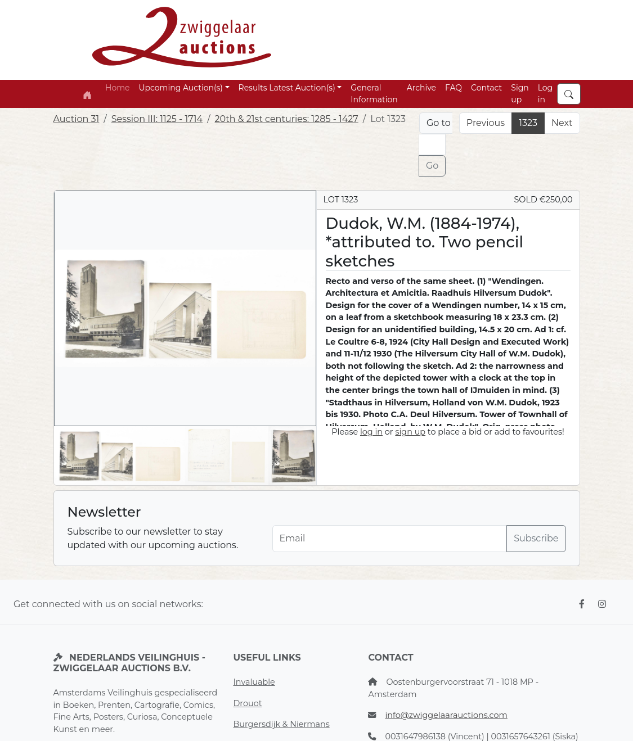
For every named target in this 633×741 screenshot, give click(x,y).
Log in (545, 94)
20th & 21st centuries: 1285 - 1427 (286, 119)
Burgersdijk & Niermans (281, 724)
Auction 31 (76, 119)
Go (432, 165)
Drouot (247, 703)
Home (117, 88)
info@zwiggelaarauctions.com (446, 715)
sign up (410, 432)
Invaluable (254, 682)
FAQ (453, 88)
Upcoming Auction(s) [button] (180, 88)
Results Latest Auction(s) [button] (287, 88)
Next (561, 123)
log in (371, 432)
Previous (485, 123)
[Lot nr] (432, 144)
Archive (421, 88)
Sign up (519, 94)
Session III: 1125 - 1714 (157, 119)
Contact (486, 88)
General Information (374, 94)
